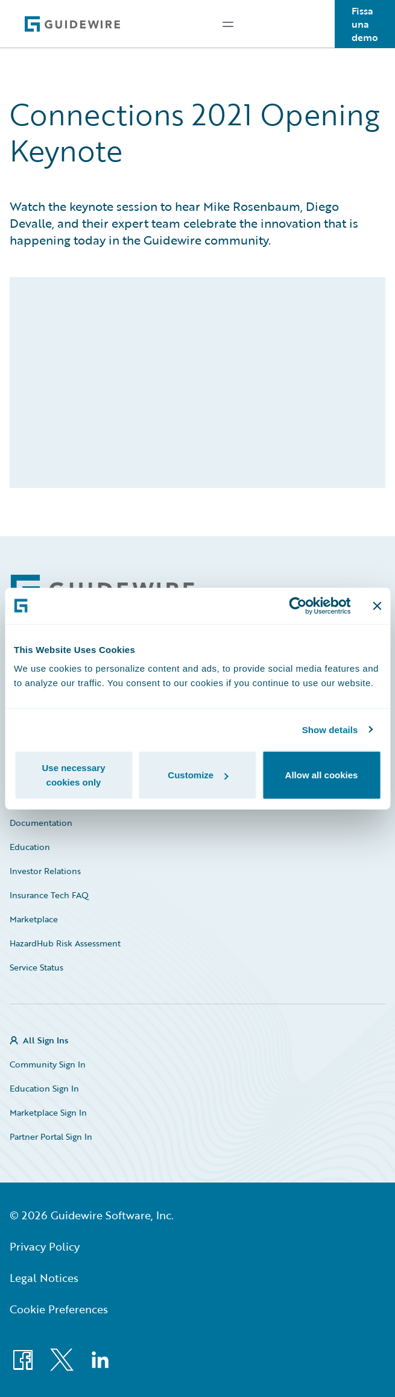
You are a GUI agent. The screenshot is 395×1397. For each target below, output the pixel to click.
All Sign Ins (45, 1040)
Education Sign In (44, 1088)
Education (30, 846)
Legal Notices (44, 1278)
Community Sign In (48, 1064)
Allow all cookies (321, 775)
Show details (330, 729)
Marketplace (34, 919)
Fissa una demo (365, 24)
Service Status (36, 967)
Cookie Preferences (59, 1309)
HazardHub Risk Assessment (65, 943)
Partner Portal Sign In (51, 1136)
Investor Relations (45, 870)
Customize (198, 775)
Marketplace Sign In (48, 1112)
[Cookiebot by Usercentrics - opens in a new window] (297, 605)
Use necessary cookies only (73, 775)
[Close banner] (377, 605)
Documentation (41, 822)
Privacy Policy (45, 1246)
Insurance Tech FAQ (49, 895)
